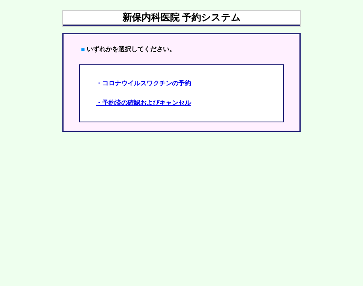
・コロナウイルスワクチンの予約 (143, 83)
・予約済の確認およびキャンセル (143, 102)
